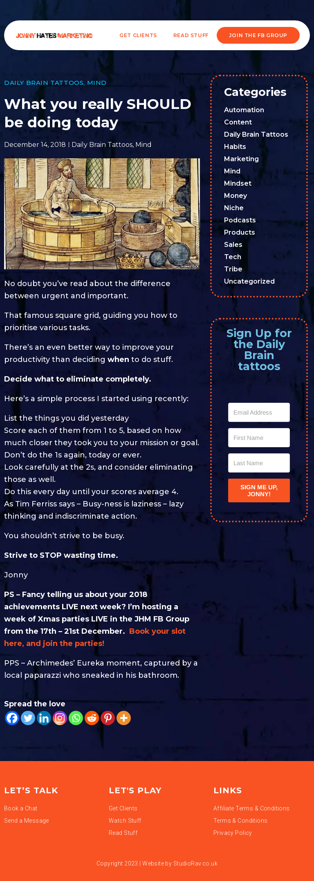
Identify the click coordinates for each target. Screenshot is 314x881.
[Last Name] (259, 463)
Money (235, 196)
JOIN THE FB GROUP (258, 35)
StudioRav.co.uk (195, 863)
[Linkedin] (44, 718)
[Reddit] (92, 718)
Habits (235, 147)
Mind (97, 83)
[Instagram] (60, 718)
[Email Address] (259, 412)
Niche (234, 208)
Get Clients (138, 35)
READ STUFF (191, 35)
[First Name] (259, 437)
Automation (244, 110)
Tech (232, 257)
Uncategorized (249, 281)
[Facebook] (12, 718)
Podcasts (240, 220)
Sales (233, 245)
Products (239, 232)
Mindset (237, 183)
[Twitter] (28, 718)
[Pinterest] (108, 718)
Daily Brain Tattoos (43, 83)
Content (238, 122)
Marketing (241, 159)
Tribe (233, 269)
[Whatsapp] (76, 718)
